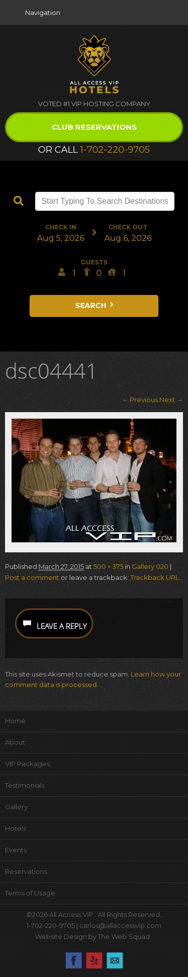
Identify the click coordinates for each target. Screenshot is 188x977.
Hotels (15, 828)
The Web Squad (124, 936)
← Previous (140, 400)
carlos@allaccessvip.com (120, 925)
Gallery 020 (150, 566)
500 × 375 (108, 566)
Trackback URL (154, 577)
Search (95, 305)
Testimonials (25, 785)
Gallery (16, 807)
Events (16, 850)
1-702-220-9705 (115, 149)
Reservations (26, 871)
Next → (171, 400)
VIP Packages (27, 764)
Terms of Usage (30, 893)
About (15, 742)
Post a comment (32, 577)
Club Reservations (94, 127)
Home (15, 721)
